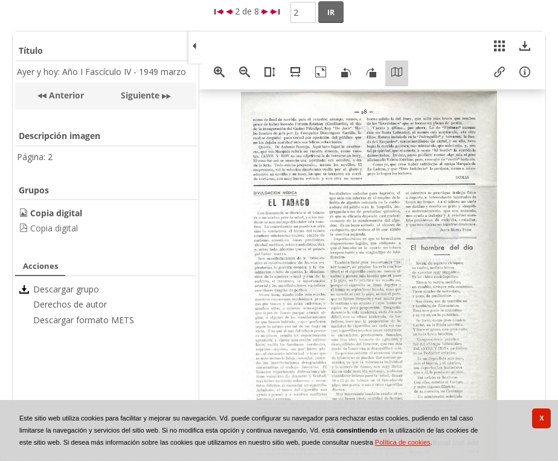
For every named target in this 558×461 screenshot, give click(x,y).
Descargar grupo (66, 289)
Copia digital (54, 228)
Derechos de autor (70, 304)
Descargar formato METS (83, 320)
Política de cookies (403, 442)
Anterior (65, 95)
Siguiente (140, 95)
